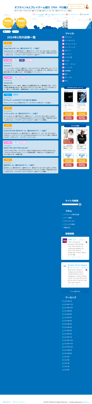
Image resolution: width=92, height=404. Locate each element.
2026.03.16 (84, 267)
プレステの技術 (68, 224)
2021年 (65, 366)
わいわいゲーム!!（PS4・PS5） (7, 8)
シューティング (70, 47)
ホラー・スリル (70, 64)
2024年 (65, 357)
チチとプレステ (68, 221)
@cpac (75, 240)
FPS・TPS (68, 77)
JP (9, 15)
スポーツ (68, 51)
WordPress (85, 402)
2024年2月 (67, 334)
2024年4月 (67, 327)
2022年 (65, 363)
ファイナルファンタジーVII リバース (68, 105)
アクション (68, 37)
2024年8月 (67, 314)
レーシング (68, 67)
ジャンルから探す (38, 14)
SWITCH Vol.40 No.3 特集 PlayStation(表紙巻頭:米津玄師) (82, 147)
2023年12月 (67, 340)
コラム (48, 14)
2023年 (65, 360)
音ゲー (67, 74)
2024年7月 (67, 317)
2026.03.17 (82, 240)
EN (6, 15)
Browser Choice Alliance (77, 265)
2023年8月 (67, 353)
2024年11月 (67, 304)
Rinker (69, 108)
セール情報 (67, 218)
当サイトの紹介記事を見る (68, 155)
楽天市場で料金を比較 (68, 117)
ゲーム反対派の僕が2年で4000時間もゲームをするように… (68, 147)
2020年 (65, 370)
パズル (67, 61)
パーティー (68, 54)
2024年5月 (67, 324)
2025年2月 (67, 301)
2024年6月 (67, 321)
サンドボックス (70, 40)
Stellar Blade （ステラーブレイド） (81, 105)
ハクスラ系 (68, 57)
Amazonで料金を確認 (68, 113)
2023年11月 (67, 344)
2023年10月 (67, 347)
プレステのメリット (72, 14)
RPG (66, 81)
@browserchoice (74, 267)
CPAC (70, 240)
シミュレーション (71, 44)
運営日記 (66, 228)
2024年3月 (67, 331)
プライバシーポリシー (19, 402)
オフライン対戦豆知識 (70, 214)
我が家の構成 (84, 14)
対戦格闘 (68, 71)
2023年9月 (67, 350)
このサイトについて (58, 14)
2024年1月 (67, 337)
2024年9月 (67, 311)
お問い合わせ (7, 402)
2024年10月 (67, 308)
